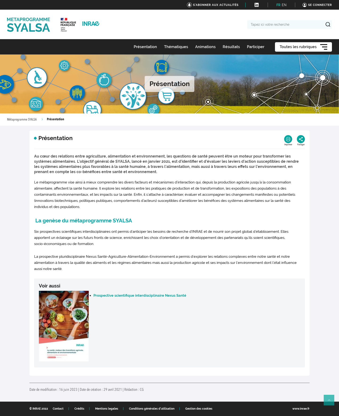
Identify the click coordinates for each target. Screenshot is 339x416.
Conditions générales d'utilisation (151, 408)
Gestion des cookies (198, 408)
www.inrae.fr (301, 408)
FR (278, 5)
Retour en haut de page (331, 402)
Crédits (79, 408)
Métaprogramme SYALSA (22, 119)
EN (284, 5)
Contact (58, 408)
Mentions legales (106, 408)
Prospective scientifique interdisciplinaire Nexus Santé (139, 295)
